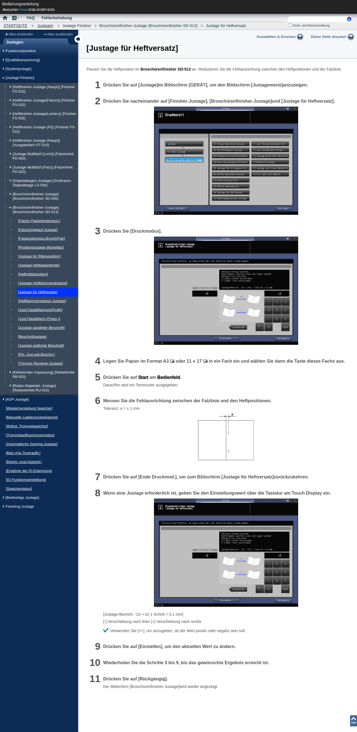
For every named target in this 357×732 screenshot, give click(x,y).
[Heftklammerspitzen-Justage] (42, 301)
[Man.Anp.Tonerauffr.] (23, 453)
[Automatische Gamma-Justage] (31, 444)
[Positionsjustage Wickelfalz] (41, 247)
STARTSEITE (15, 25)
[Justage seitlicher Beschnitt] (41, 345)
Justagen (45, 25)
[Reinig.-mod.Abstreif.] (24, 462)
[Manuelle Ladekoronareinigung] (32, 417)
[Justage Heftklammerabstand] (42, 283)
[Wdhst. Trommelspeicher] (27, 426)
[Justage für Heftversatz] (37, 292)
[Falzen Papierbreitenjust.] (39, 221)
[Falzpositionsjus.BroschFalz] (41, 238)
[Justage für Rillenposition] (39, 256)
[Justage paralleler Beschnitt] (41, 328)
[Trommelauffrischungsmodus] (30, 435)
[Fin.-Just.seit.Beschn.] (36, 354)
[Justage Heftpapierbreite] (39, 265)
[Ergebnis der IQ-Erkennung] (29, 471)
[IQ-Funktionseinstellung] (26, 480)
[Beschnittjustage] (32, 336)
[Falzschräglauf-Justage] (37, 230)
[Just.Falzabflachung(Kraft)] (40, 310)
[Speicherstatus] (19, 489)
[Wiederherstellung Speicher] (29, 408)
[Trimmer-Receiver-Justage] (40, 363)
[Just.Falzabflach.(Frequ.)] (39, 319)
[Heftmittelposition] (33, 274)
